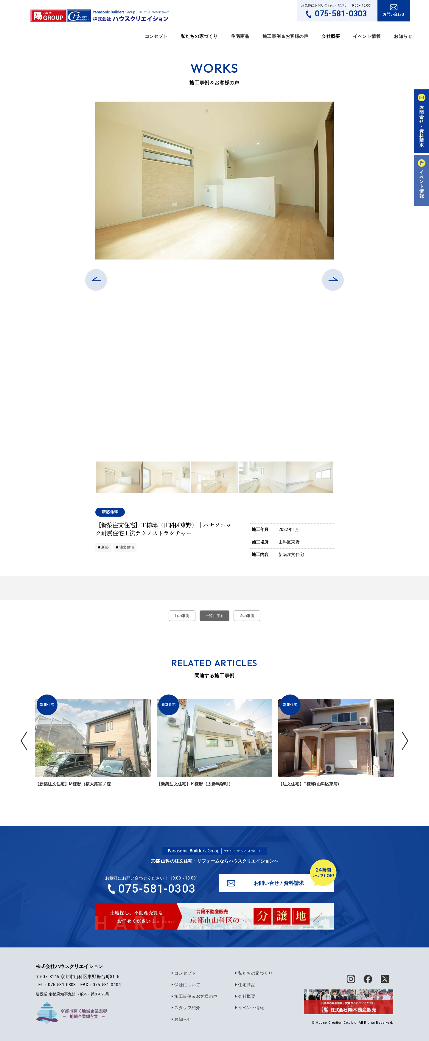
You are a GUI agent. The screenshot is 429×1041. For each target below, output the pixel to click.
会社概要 (244, 996)
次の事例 (250, 615)
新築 (105, 547)
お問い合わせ (394, 14)
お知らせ (403, 36)
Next (338, 477)
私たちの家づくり (252, 974)
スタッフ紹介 (184, 1007)
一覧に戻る (214, 615)
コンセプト (156, 36)
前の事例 (179, 615)
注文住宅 (128, 547)
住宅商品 (240, 36)
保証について (184, 985)
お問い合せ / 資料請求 (279, 883)
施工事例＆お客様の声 (285, 36)
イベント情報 (367, 36)
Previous (91, 477)
